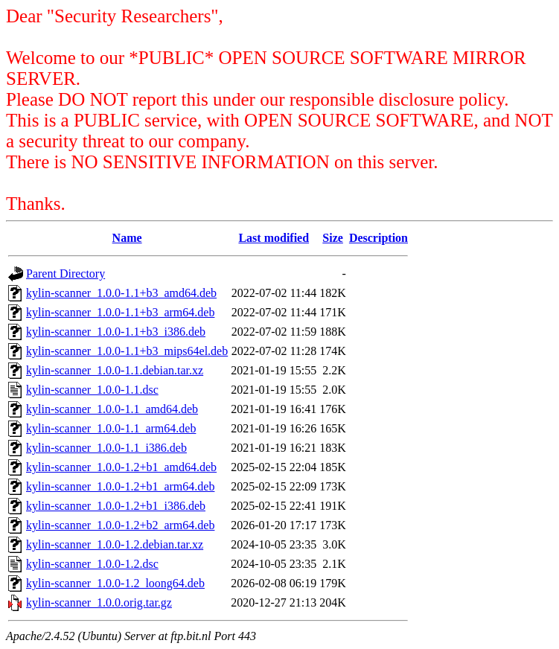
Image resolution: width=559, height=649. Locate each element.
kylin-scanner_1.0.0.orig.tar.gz (99, 602)
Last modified (273, 237)
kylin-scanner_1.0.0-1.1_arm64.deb (111, 428)
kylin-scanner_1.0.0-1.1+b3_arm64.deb (120, 312)
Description (378, 237)
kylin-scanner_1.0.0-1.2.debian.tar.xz (114, 544)
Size (332, 237)
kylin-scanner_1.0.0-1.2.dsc (92, 563)
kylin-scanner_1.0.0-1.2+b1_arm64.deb (120, 486)
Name (127, 237)
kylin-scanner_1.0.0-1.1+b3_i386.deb (115, 331)
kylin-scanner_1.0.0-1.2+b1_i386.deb (115, 505)
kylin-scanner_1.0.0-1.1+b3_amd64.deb (121, 293)
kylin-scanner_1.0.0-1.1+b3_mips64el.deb (127, 351)
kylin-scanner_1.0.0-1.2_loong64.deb (115, 583)
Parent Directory (65, 273)
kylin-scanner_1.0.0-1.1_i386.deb (106, 447)
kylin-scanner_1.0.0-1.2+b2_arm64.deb (120, 525)
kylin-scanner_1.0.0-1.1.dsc (92, 389)
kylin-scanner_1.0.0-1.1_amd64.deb (112, 409)
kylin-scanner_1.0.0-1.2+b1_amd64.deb (121, 467)
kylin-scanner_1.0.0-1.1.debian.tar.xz (114, 370)
